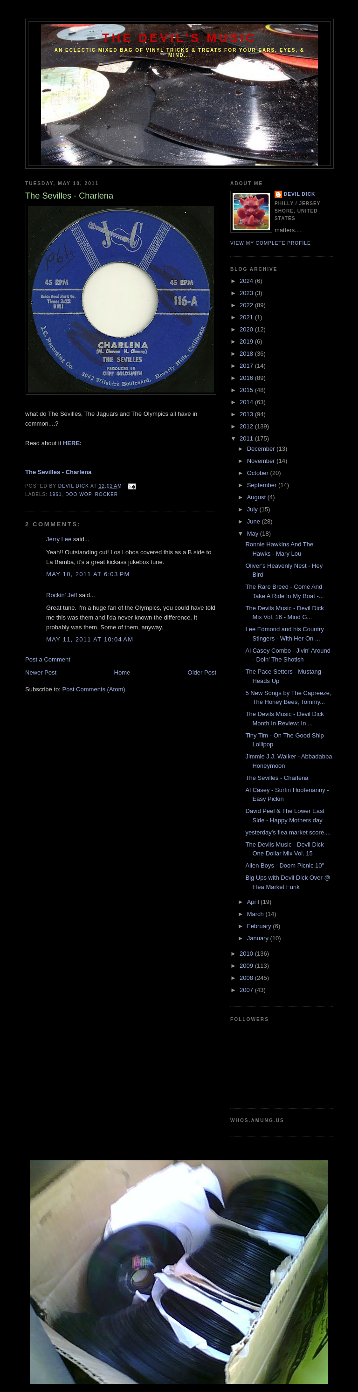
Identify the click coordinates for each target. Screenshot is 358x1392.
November (262, 460)
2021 (247, 317)
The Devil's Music (179, 37)
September (262, 485)
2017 (247, 365)
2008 (247, 977)
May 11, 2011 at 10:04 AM (89, 639)
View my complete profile (270, 243)
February (260, 926)
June (254, 521)
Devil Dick (299, 194)
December (262, 448)
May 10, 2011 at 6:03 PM (88, 574)
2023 (247, 292)
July (253, 509)
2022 (247, 305)
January (258, 938)
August (257, 497)
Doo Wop (78, 494)
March (256, 913)
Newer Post (40, 672)
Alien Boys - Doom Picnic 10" (284, 865)
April (254, 901)
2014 (247, 402)
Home (122, 672)
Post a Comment (47, 659)
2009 (247, 965)
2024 (247, 280)
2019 (247, 341)
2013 (247, 414)
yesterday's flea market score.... (287, 832)
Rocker (106, 494)
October (258, 472)
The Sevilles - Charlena (276, 777)
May (253, 533)
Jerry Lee (58, 539)
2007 (247, 989)
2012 (247, 426)
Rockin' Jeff (61, 595)
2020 (247, 329)
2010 (247, 953)
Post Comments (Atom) (93, 689)
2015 (247, 389)
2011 (247, 438)
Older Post (202, 672)
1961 (55, 494)
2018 (247, 353)
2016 (247, 377)
